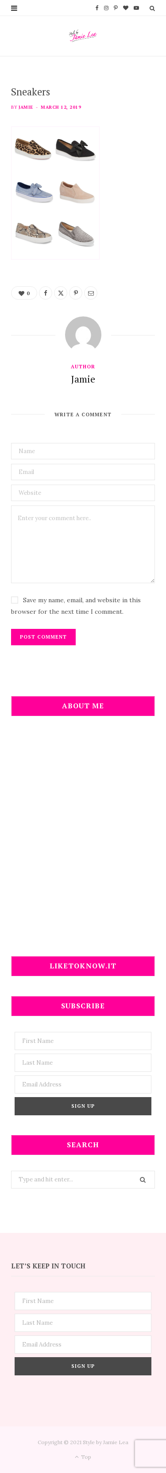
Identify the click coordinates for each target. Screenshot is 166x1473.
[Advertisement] (83, 841)
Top (83, 1456)
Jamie (26, 107)
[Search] (152, 8)
